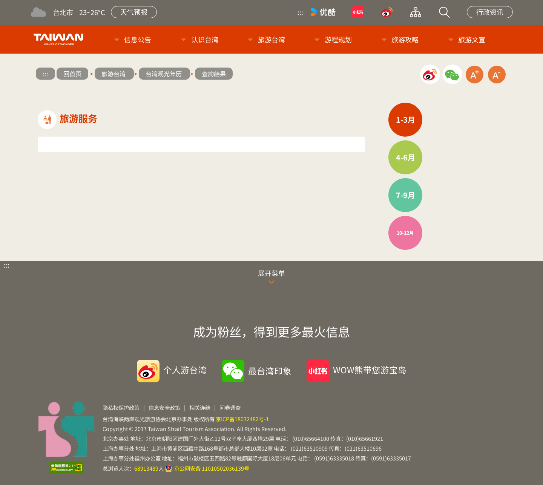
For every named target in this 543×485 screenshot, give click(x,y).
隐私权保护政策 (121, 407)
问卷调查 (230, 407)
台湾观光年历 (164, 73)
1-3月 (405, 119)
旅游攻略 (405, 39)
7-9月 (405, 194)
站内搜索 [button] (444, 12)
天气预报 (133, 12)
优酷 (323, 12)
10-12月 (405, 232)
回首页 (72, 73)
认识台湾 (204, 39)
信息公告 (137, 39)
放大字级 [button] (474, 74)
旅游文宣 (471, 39)
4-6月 (405, 157)
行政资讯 (489, 12)
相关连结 (199, 407)
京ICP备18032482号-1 (242, 419)
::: (300, 12)
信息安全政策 (164, 407)
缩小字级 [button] (496, 74)
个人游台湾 (185, 369)
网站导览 (416, 12)
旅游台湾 (271, 39)
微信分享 (452, 74)
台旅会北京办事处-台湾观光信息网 (59, 39)
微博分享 (430, 74)
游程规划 (338, 39)
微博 (387, 12)
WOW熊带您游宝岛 (369, 369)
